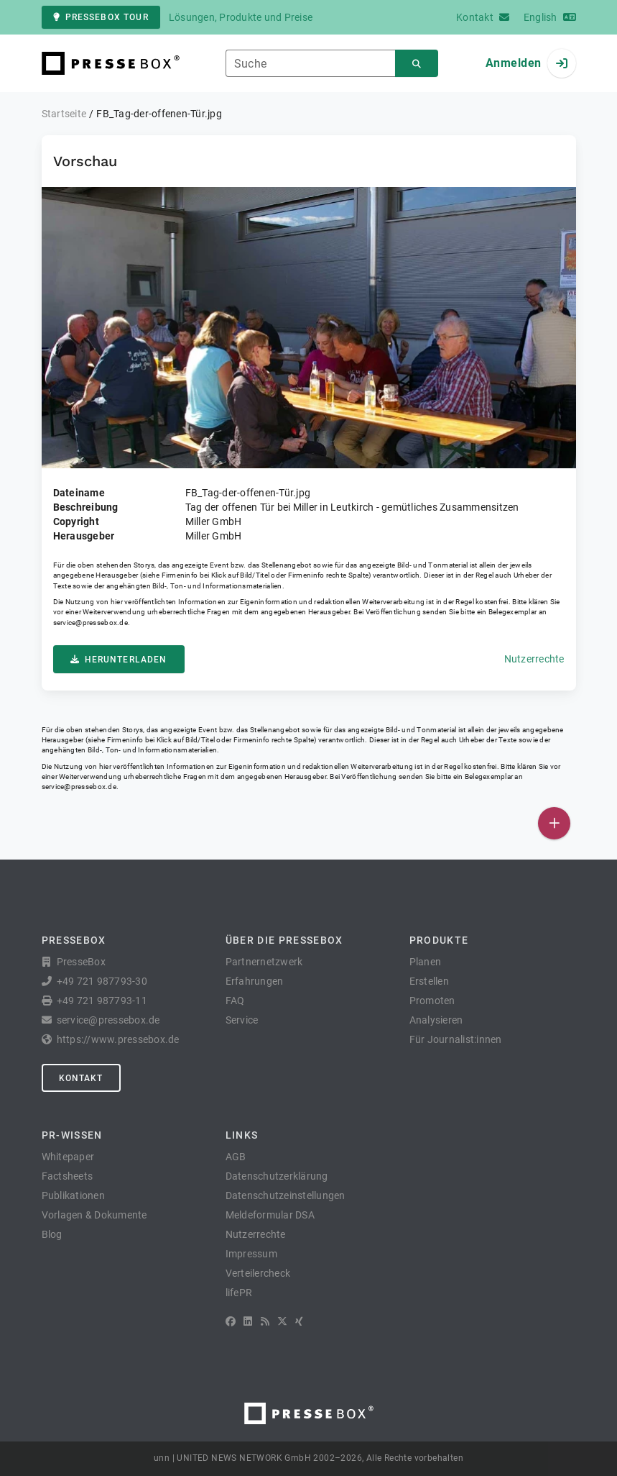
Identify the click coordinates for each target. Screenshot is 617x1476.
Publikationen (73, 1195)
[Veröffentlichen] (554, 823)
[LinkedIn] (247, 1321)
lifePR (239, 1292)
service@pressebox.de (90, 623)
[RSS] (265, 1321)
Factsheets (67, 1176)
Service (242, 1020)
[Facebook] (231, 1321)
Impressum (251, 1253)
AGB (236, 1156)
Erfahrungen (255, 981)
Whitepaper (68, 1156)
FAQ (235, 1000)
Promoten (432, 1000)
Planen (425, 961)
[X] (282, 1321)
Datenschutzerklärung (277, 1176)
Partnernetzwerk (264, 961)
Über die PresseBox (284, 940)
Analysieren (436, 1020)
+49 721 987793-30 (102, 981)
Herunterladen (118, 660)
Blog (52, 1234)
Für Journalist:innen (455, 1039)
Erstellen (429, 981)
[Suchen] (416, 64)
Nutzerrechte (534, 659)
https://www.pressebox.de (118, 1039)
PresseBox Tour (101, 17)
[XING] (299, 1321)
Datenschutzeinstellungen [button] (285, 1195)
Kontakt (81, 1078)
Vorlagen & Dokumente (94, 1215)
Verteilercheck (258, 1273)
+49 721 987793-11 (102, 1000)
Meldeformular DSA (270, 1215)
